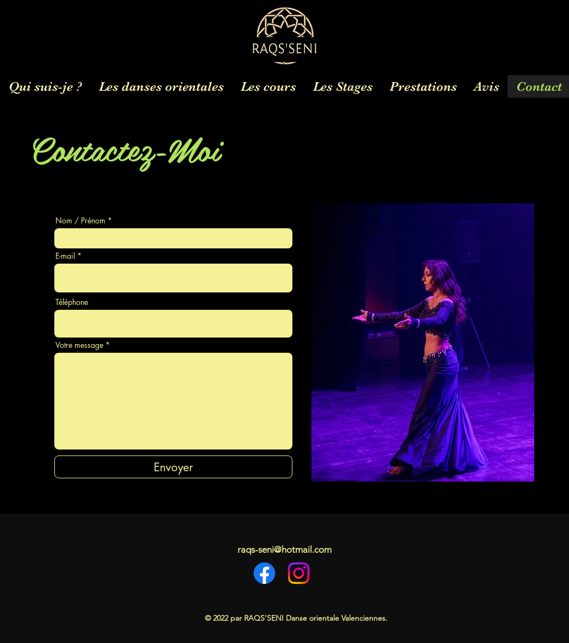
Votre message (79, 345)
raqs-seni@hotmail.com (284, 549)
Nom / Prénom (80, 220)
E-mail (65, 256)
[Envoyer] (173, 466)
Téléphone (71, 302)
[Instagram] (298, 573)
